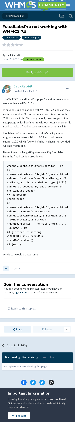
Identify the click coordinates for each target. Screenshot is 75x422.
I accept (19, 415)
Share (17, 329)
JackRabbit (13, 55)
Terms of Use (56, 399)
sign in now (20, 292)
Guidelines (14, 403)
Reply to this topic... (22, 308)
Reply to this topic (37, 72)
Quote (16, 268)
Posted (26, 91)
